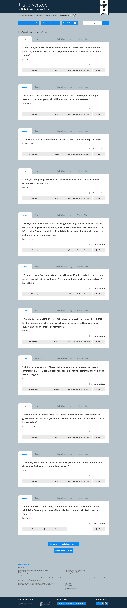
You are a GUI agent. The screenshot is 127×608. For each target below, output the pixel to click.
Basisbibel (39, 39)
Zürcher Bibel (82, 39)
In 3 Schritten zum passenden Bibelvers (35, 9)
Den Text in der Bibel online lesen (79, 70)
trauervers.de (33, 4)
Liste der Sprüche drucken (50, 23)
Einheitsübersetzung (63, 39)
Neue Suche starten (63, 550)
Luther (24, 39)
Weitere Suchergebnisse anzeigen (64, 544)
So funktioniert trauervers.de (28, 23)
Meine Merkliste (69, 23)
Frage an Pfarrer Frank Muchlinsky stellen (71, 603)
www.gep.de (21, 575)
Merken (56, 70)
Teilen (98, 70)
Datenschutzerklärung (23, 564)
